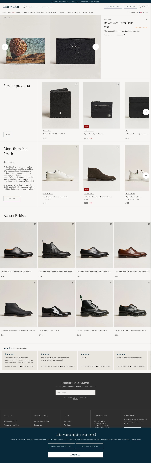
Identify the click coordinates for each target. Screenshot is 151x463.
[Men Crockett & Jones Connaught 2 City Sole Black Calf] (94, 245)
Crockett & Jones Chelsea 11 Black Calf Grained (55, 272)
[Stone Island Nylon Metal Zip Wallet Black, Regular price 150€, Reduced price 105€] (101, 111)
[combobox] (145, 12)
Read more (136, 439)
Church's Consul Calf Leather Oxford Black (16, 272)
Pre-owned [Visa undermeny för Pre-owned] (83, 13)
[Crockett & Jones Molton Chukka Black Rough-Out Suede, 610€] (18, 308)
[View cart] (147, 7)
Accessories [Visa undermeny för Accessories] (40, 13)
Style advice (130, 7)
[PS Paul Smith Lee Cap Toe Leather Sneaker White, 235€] (60, 174)
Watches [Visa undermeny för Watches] (49, 13)
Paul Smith (108, 19)
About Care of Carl (10, 421)
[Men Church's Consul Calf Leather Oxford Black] (18, 245)
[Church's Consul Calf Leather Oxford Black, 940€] (18, 250)
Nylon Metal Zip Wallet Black (94, 134)
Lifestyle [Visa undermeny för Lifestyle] (61, 13)
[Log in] (139, 7)
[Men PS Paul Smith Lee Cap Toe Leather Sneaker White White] (60, 168)
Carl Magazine (132, 12)
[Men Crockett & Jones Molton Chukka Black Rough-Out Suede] (18, 303)
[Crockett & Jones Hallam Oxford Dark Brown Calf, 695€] (132, 250)
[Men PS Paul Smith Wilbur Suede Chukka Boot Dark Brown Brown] (101, 168)
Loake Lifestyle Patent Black (49, 330)
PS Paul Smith (48, 193)
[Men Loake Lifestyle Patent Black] (56, 303)
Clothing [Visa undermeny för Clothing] (19, 13)
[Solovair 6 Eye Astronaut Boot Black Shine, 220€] (94, 308)
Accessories (7, 18)
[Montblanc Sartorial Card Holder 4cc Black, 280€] (60, 111)
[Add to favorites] (75, 85)
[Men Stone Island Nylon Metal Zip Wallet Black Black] (101, 105)
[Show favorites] (143, 7)
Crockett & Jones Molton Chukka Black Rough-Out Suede (18, 330)
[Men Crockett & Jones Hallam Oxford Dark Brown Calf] (132, 245)
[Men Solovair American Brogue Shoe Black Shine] (132, 303)
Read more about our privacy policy (75, 398)
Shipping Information (41, 421)
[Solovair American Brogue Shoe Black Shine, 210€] (132, 308)
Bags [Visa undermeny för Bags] (54, 13)
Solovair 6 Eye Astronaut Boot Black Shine (92, 330)
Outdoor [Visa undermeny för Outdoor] (68, 13)
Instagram (67, 421)
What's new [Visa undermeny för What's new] (6, 13)
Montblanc (47, 131)
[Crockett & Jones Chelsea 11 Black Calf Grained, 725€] (56, 250)
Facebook (67, 425)
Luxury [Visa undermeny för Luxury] (90, 13)
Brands (26, 13)
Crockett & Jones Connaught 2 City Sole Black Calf (93, 272)
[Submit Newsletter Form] (92, 392)
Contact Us (38, 425)
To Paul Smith (12, 199)
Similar (17, 85)
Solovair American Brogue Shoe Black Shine (130, 330)
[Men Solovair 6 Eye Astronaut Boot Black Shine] (94, 303)
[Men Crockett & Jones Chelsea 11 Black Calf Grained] (56, 245)
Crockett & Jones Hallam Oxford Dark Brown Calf (132, 272)
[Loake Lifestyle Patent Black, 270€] (56, 308)
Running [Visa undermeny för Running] (75, 13)
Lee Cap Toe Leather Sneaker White (55, 197)
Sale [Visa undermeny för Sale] (13, 13)
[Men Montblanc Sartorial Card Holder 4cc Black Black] (60, 105)
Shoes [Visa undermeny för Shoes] (32, 13)
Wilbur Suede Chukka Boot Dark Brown (98, 197)
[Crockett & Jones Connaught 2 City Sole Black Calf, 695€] (94, 250)
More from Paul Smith (16, 151)
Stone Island (88, 131)
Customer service (113, 7)
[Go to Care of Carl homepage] (11, 7)
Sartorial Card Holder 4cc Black (54, 134)
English (145, 12)
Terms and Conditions (11, 425)
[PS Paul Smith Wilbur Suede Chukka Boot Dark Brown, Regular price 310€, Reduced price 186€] (101, 174)
